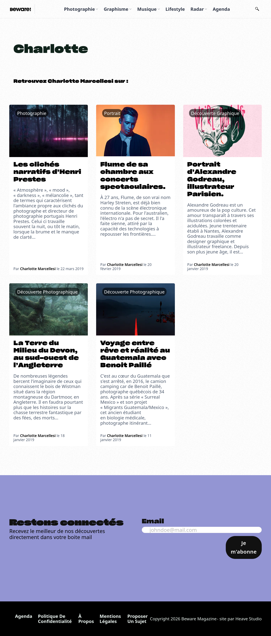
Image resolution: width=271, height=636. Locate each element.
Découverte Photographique (47, 292)
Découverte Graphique (215, 113)
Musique (147, 9)
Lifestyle (175, 9)
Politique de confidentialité (55, 619)
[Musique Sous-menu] (159, 9)
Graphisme (116, 9)
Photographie (79, 9)
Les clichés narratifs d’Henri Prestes (47, 172)
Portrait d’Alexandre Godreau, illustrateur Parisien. (211, 180)
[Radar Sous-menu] (206, 9)
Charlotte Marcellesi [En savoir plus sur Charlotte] (38, 268)
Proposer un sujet (137, 619)
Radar (197, 9)
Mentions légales (110, 619)
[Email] (202, 530)
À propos (86, 619)
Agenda (221, 9)
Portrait (112, 113)
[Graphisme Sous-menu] (130, 9)
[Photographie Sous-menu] (97, 9)
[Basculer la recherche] (257, 9)
